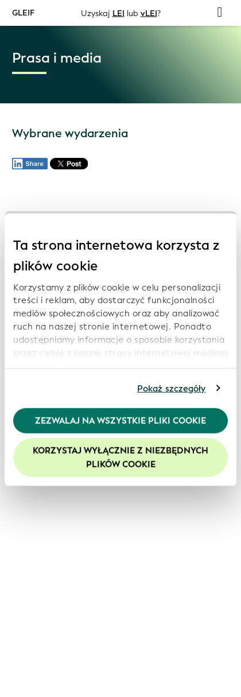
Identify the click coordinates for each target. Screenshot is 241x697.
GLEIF (23, 12)
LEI (118, 12)
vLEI (149, 12)
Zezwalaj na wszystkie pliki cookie (120, 421)
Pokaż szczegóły (171, 388)
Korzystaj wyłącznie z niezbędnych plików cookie (120, 457)
